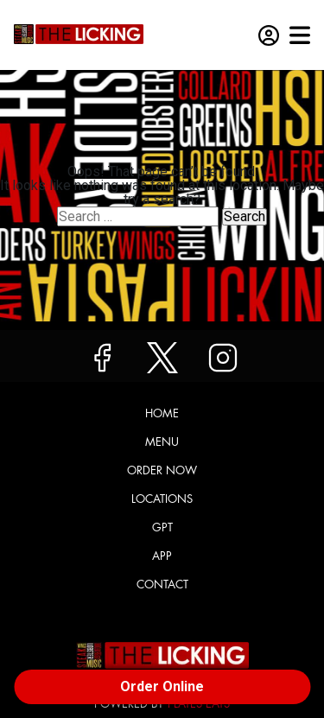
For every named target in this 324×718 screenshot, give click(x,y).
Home (162, 413)
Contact (162, 584)
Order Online (162, 686)
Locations (162, 499)
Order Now (162, 470)
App (162, 556)
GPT (162, 527)
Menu (162, 442)
